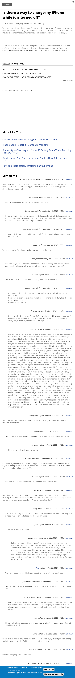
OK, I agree (49, 669)
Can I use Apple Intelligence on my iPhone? (22, 73)
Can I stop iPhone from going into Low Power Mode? (29, 139)
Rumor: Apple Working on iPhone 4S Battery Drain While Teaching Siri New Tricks (36, 151)
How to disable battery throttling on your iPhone (27, 165)
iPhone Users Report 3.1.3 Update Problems (25, 144)
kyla (37, 568)
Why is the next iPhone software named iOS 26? (24, 69)
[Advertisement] (37, 111)
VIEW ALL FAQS (68, 80)
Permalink (69, 179)
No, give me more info (53, 674)
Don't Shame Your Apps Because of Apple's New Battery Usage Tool (35, 159)
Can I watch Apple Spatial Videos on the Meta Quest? (27, 77)
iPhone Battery (16, 91)
